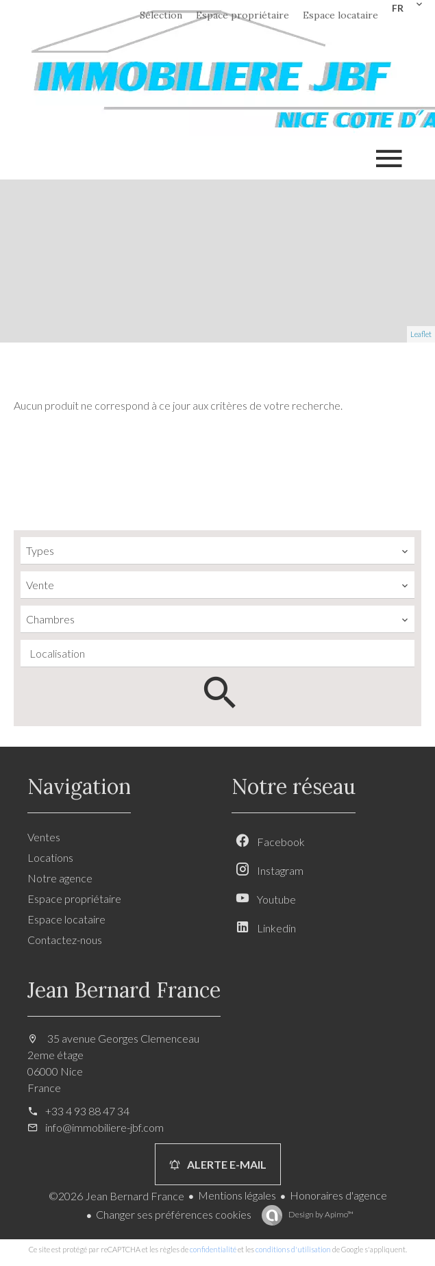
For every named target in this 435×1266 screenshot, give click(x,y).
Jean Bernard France (124, 990)
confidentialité (213, 1249)
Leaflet (421, 334)
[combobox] (217, 550)
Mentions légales (237, 1195)
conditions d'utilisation (293, 1249)
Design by (320, 1214)
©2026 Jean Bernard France (116, 1195)
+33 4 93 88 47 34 (87, 1110)
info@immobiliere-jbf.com (104, 1127)
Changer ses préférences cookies (173, 1214)
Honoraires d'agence (338, 1195)
